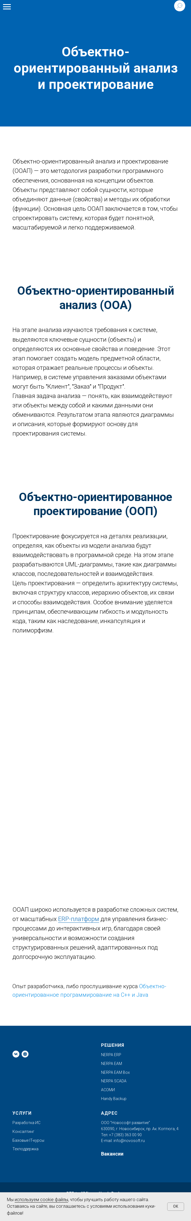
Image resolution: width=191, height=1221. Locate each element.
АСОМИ (108, 1090)
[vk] (15, 1054)
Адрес (109, 1113)
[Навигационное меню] (7, 7)
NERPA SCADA (114, 1081)
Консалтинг (23, 1131)
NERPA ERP (111, 1055)
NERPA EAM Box (115, 1072)
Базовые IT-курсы (28, 1140)
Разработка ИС (26, 1122)
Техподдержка (25, 1149)
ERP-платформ (78, 919)
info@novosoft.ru (129, 1140)
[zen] (25, 1054)
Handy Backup (114, 1098)
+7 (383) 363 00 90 (125, 1135)
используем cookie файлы (41, 1199)
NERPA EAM (111, 1063)
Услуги (22, 1113)
